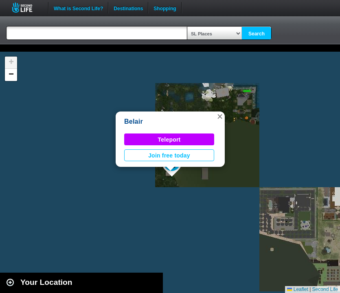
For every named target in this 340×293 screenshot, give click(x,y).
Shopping (165, 8)
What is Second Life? (78, 8)
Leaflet (297, 289)
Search (256, 34)
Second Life (26, 7)
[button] (220, 116)
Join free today (169, 155)
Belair (133, 121)
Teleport (169, 139)
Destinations (128, 8)
